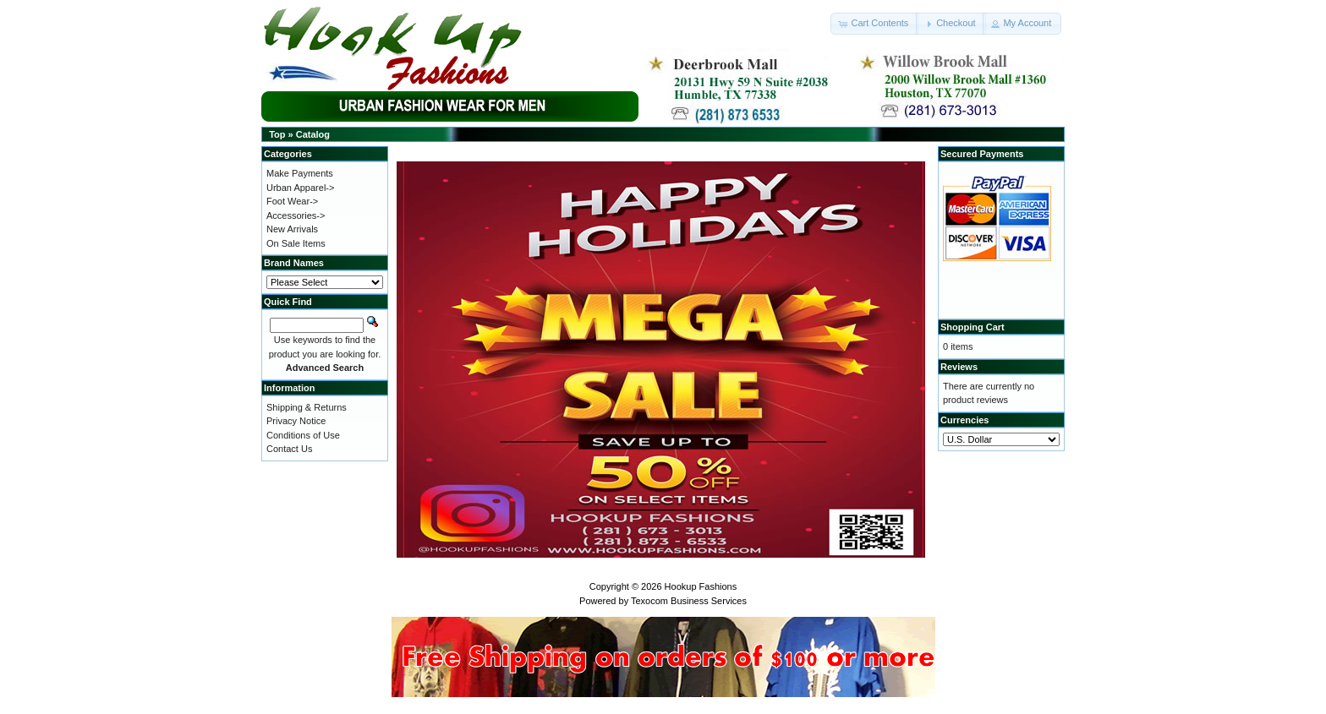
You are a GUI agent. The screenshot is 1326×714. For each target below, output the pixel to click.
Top (277, 134)
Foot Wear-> (292, 201)
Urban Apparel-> (300, 188)
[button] (874, 24)
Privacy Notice (296, 421)
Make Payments (299, 173)
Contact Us (289, 449)
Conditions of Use (303, 435)
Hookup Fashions (701, 586)
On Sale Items (296, 243)
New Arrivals (292, 229)
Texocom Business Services (689, 601)
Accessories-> (295, 215)
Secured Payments (981, 154)
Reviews (959, 367)
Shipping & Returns (306, 407)
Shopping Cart (972, 327)
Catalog (313, 134)
